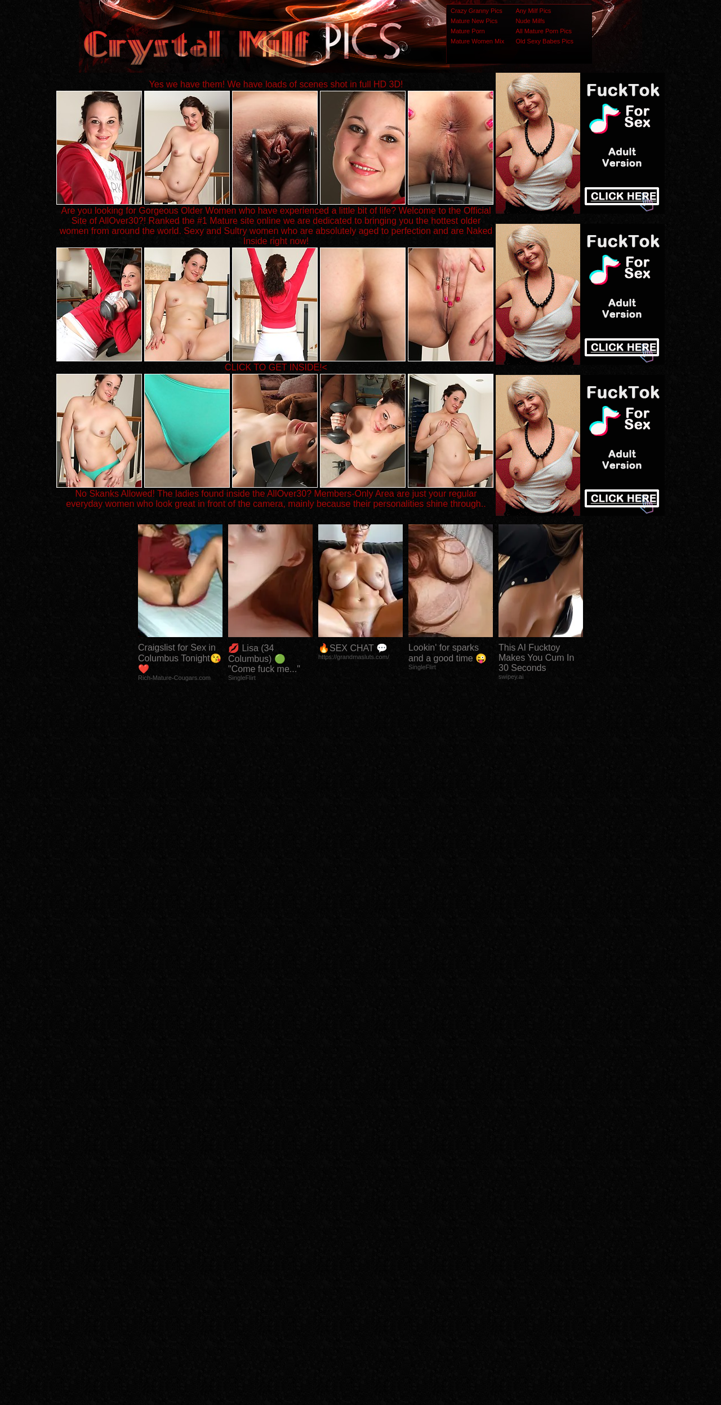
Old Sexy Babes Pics (544, 41)
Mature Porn (468, 31)
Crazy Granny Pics (476, 10)
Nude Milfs (530, 20)
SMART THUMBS (380, 1181)
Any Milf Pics (533, 10)
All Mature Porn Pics (543, 31)
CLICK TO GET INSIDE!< (276, 367)
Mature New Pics (474, 20)
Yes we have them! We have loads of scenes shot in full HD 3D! (276, 84)
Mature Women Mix (477, 41)
